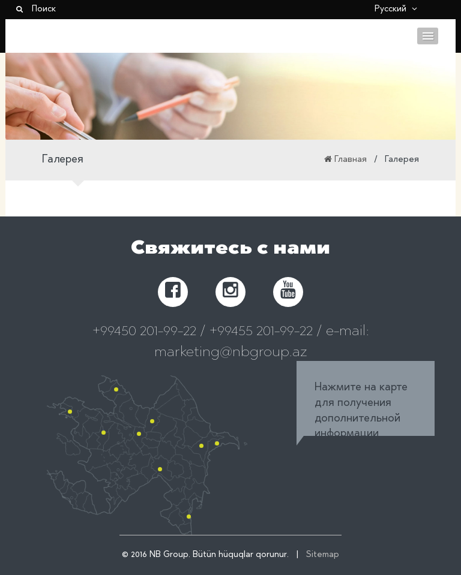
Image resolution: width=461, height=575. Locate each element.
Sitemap (322, 555)
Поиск (35, 9)
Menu (427, 36)
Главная (350, 160)
